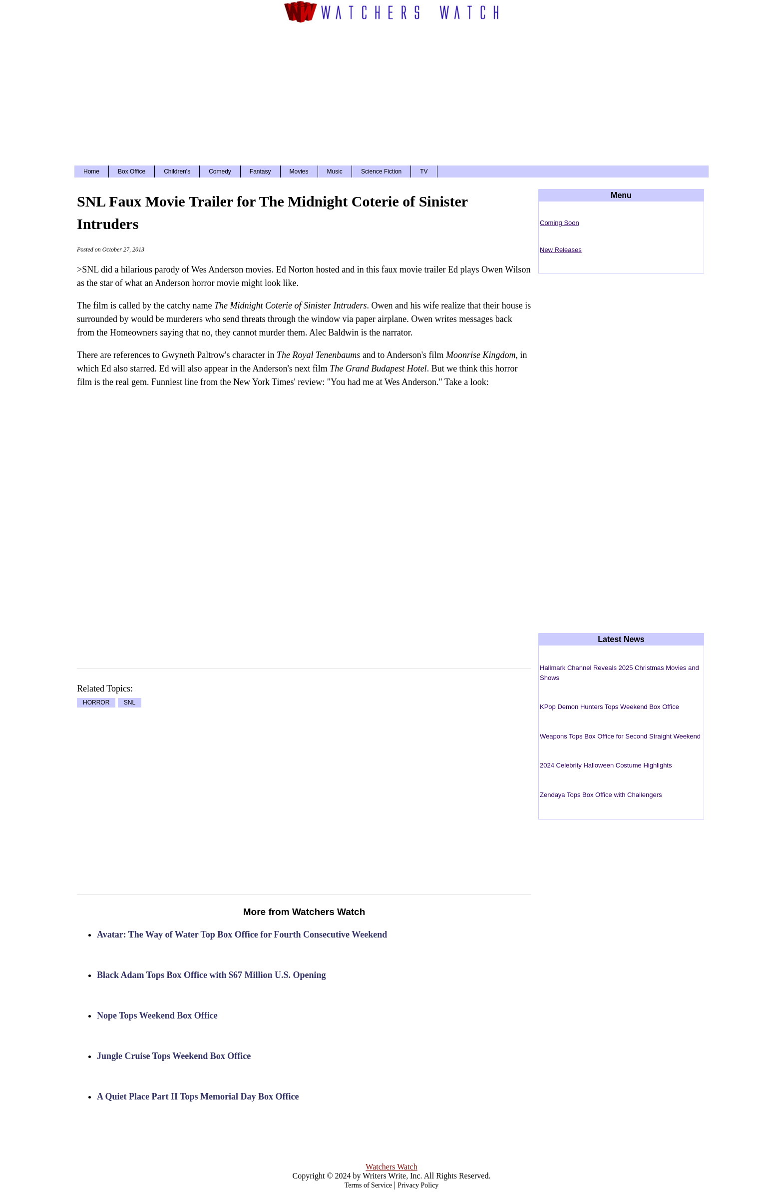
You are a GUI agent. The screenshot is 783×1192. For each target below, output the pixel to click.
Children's (177, 171)
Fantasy (260, 171)
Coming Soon (559, 222)
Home (91, 171)
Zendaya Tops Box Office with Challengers (601, 794)
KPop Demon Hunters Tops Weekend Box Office (609, 706)
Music (335, 171)
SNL (129, 703)
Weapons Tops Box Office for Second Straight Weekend (620, 736)
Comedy (220, 171)
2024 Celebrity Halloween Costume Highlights (606, 765)
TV (423, 171)
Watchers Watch (391, 1166)
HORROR (96, 703)
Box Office (131, 171)
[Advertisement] (391, 93)
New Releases (561, 250)
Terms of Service (368, 1185)
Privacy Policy (417, 1185)
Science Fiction (381, 171)
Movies (299, 171)
